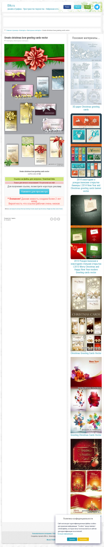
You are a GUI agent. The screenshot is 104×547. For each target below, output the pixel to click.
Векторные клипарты (21, 41)
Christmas (43, 209)
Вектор (23, 209)
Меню (78, 7)
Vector (61, 209)
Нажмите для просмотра (34, 191)
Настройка (83, 539)
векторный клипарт (15, 209)
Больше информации (65, 534)
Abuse (49, 540)
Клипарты (9, 41)
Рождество (50, 209)
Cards (57, 209)
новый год (37, 209)
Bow (54, 209)
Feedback (55, 540)
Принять (72, 539)
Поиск (67, 7)
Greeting (27, 209)
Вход (87, 7)
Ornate (32, 209)
